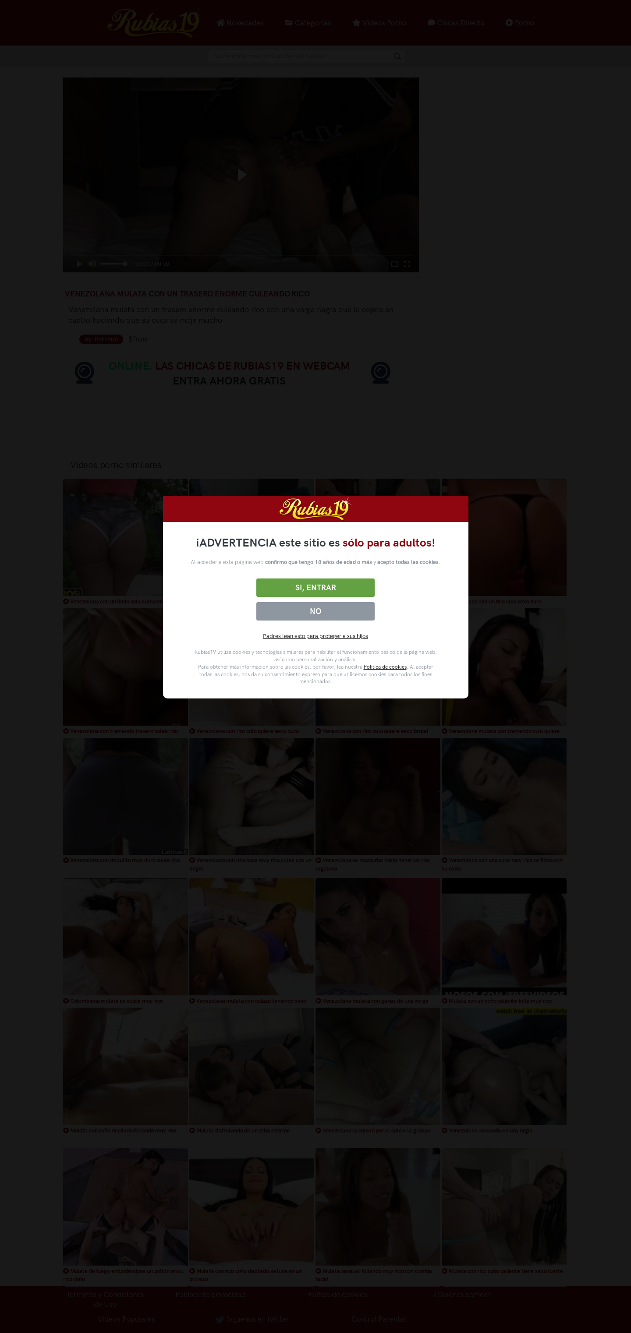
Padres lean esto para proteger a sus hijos (315, 636)
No (315, 611)
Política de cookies (385, 667)
